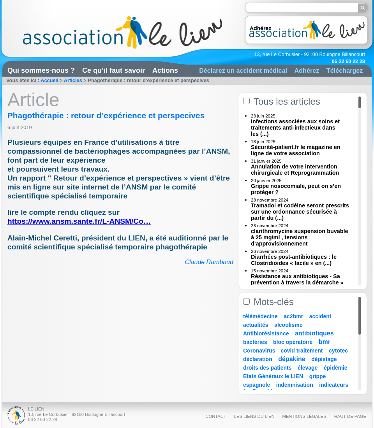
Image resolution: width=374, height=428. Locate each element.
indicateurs (333, 385)
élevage (308, 368)
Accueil (49, 80)
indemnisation (294, 385)
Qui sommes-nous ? (41, 70)
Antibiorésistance (266, 333)
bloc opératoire (292, 342)
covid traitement (301, 350)
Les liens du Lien (254, 416)
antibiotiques (314, 333)
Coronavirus (260, 350)
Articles (73, 80)
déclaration (257, 359)
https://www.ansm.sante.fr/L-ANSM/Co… (79, 221)
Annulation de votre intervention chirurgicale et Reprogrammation (295, 169)
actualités (255, 325)
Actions (165, 70)
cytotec (338, 350)
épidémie (336, 368)
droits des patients (267, 368)
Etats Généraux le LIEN (273, 376)
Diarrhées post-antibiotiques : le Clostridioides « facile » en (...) (294, 260)
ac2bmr (293, 316)
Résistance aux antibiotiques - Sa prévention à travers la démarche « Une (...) (297, 282)
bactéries (255, 342)
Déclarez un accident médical (243, 70)
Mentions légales (304, 416)
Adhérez (306, 70)
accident (320, 316)
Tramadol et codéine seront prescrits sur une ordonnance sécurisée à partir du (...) (300, 211)
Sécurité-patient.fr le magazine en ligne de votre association (295, 150)
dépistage (324, 359)
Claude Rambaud (209, 262)
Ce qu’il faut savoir (113, 70)
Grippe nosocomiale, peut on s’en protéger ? (296, 189)
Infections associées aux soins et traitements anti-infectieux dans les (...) (295, 127)
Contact (215, 416)
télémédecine (260, 316)
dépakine (291, 359)
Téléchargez (344, 70)
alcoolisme (288, 325)
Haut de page (350, 416)
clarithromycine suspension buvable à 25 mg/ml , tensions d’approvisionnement (299, 237)
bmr (324, 342)
